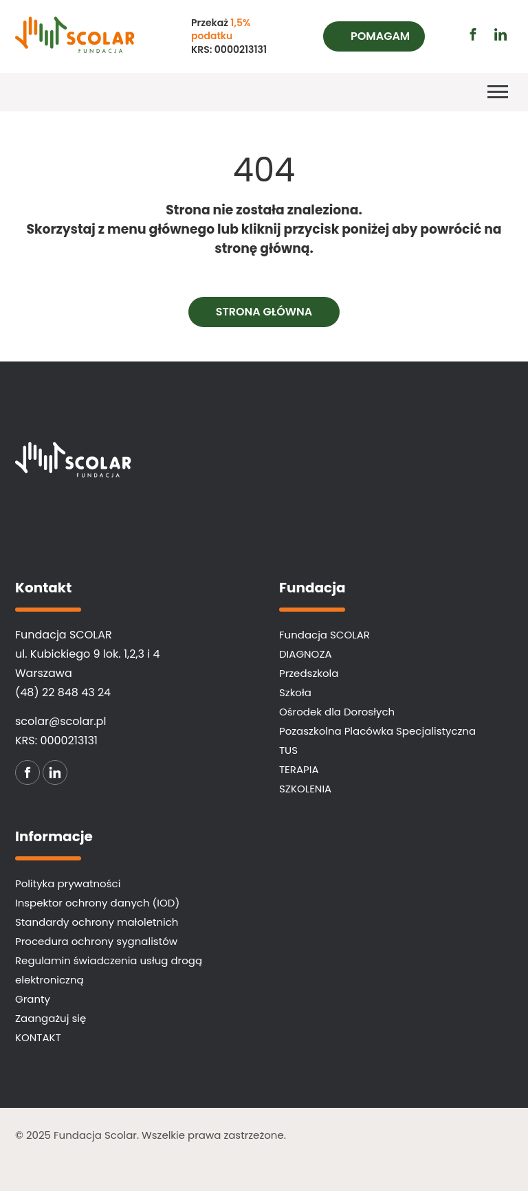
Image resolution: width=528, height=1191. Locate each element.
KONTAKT (38, 1037)
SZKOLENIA (305, 788)
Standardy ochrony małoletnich (96, 922)
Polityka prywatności (67, 883)
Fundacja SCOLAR (324, 634)
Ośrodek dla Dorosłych (337, 711)
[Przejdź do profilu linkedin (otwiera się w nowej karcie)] (500, 34)
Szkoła (295, 692)
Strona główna (264, 312)
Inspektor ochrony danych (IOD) (97, 902)
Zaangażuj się (50, 1018)
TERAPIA (299, 769)
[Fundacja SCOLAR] (100, 36)
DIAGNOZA (305, 654)
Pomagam (380, 36)
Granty (32, 999)
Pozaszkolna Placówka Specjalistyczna (377, 731)
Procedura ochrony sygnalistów (96, 941)
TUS (288, 750)
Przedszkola (308, 673)
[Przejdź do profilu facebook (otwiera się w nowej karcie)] (473, 34)
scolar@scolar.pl (60, 721)
